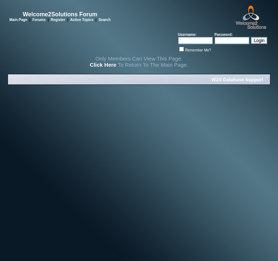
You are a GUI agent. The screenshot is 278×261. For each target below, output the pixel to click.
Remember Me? (198, 50)
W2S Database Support (237, 79)
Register (58, 20)
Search (104, 20)
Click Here (103, 65)
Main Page (18, 20)
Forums (39, 20)
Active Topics (81, 20)
